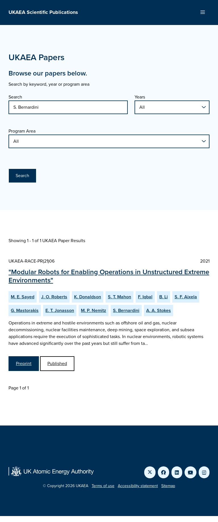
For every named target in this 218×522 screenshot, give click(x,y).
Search (15, 97)
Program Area (22, 131)
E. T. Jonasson (59, 310)
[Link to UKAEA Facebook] (163, 472)
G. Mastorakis (25, 310)
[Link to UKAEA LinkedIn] (176, 472)
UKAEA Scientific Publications (43, 12)
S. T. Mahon (119, 297)
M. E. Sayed (22, 297)
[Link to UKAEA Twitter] (150, 472)
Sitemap (168, 486)
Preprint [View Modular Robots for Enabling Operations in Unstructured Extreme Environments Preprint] (24, 363)
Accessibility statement (138, 486)
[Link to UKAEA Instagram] (204, 472)
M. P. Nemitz (93, 310)
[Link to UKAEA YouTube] (190, 472)
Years (140, 97)
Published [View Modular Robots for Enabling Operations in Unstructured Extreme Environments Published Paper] (57, 363)
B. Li (163, 297)
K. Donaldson (87, 297)
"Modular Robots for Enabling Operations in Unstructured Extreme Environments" (109, 276)
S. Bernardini (126, 310)
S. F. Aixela (186, 297)
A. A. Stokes (158, 310)
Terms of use (103, 486)
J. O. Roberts (54, 297)
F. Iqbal (145, 297)
